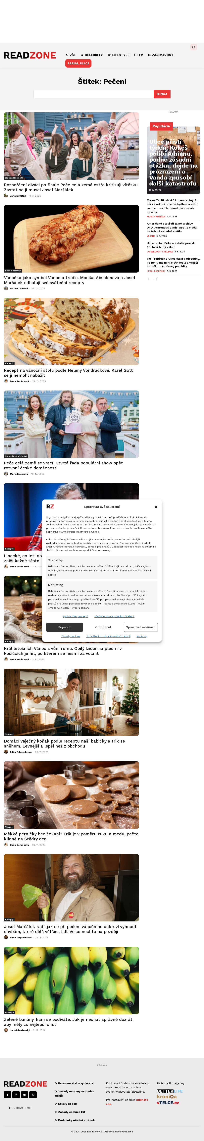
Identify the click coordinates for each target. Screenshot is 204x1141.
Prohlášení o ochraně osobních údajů (108, 636)
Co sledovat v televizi (16, 456)
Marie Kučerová (19, 288)
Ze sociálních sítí (14, 178)
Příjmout (64, 627)
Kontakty (142, 636)
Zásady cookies (70, 636)
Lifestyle (9, 1012)
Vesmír (151, 233)
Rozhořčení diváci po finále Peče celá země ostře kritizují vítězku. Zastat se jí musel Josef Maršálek (71, 187)
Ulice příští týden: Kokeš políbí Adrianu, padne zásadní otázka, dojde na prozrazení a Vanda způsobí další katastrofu (173, 177)
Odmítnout (103, 627)
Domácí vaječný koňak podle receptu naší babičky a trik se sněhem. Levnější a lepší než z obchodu (64, 744)
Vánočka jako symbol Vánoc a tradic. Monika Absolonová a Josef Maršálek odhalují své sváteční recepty (69, 280)
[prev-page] (149, 274)
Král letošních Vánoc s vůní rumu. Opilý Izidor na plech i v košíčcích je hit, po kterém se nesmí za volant (63, 651)
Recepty (9, 363)
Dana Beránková (19, 381)
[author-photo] (6, 195)
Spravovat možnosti (141, 627)
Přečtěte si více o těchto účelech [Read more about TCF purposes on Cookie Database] (114, 616)
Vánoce (9, 734)
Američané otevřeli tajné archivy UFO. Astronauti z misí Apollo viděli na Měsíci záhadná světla (173, 225)
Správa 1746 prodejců (75, 616)
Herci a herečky (13, 271)
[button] (156, 507)
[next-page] (155, 274)
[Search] (162, 94)
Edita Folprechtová (21, 752)
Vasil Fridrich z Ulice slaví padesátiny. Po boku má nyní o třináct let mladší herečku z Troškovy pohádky (171, 258)
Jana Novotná (18, 196)
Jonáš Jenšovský (20, 1030)
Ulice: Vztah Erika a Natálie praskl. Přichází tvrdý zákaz (169, 242)
